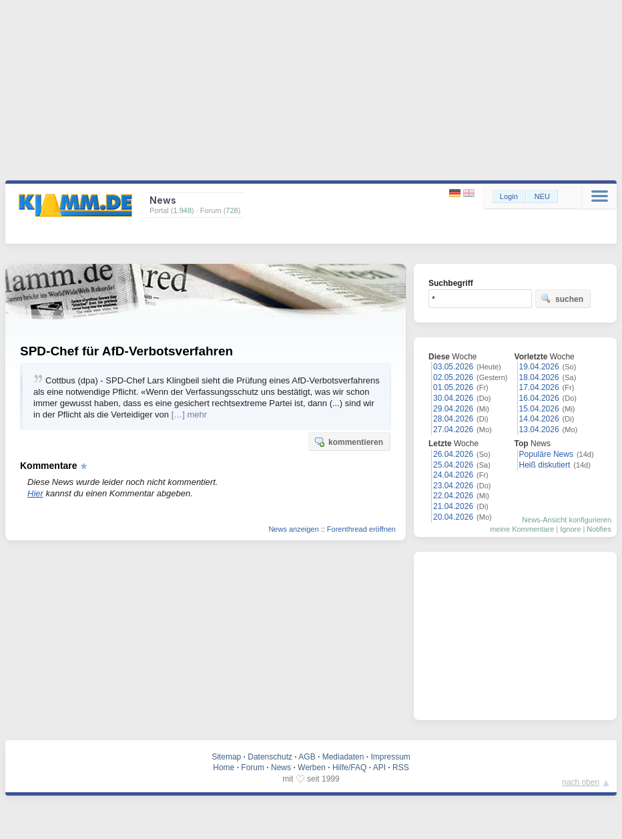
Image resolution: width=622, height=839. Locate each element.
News (281, 767)
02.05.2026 (453, 377)
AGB (306, 757)
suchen (562, 298)
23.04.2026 (453, 485)
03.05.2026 (453, 366)
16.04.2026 (539, 398)
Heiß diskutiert (545, 465)
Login (509, 196)
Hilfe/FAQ (349, 767)
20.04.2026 (453, 517)
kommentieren (348, 441)
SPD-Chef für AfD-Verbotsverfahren (126, 351)
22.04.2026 (453, 495)
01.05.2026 (453, 387)
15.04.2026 (539, 408)
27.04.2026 (453, 429)
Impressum (390, 757)
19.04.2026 (539, 366)
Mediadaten (343, 757)
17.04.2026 (539, 387)
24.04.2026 (453, 475)
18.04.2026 (539, 377)
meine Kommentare (522, 529)
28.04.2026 (453, 419)
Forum (252, 767)
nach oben (580, 782)
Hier (35, 493)
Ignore (570, 529)
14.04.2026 (539, 419)
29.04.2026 (453, 408)
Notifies (599, 529)
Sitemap (226, 757)
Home (223, 767)
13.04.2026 (539, 429)
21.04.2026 (453, 506)
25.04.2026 (453, 465)
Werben (312, 767)
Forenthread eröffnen (361, 529)
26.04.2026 (453, 454)
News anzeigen (293, 529)
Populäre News (546, 454)
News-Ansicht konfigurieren (566, 520)
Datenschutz (270, 757)
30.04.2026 (453, 398)
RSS (400, 767)
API (379, 767)
